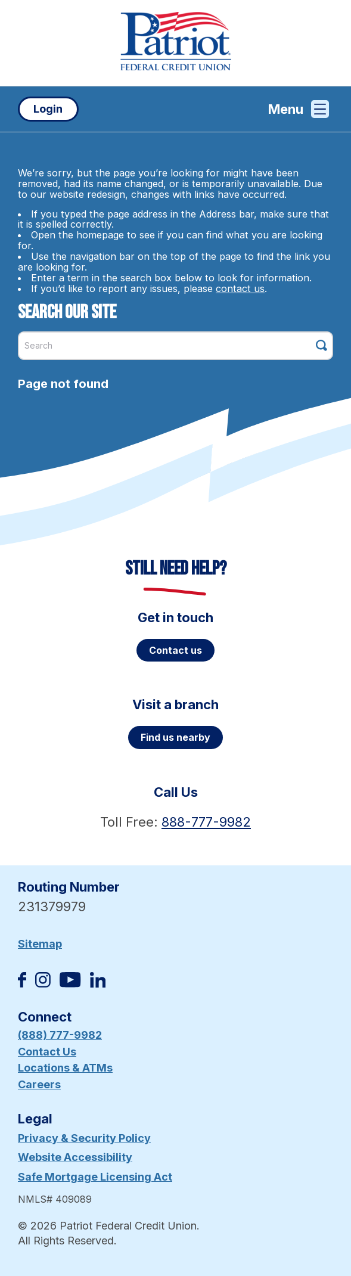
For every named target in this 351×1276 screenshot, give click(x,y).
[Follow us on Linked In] (97, 983)
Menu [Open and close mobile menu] (298, 109)
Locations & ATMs (65, 1067)
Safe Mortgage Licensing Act (95, 1177)
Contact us (175, 650)
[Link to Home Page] (175, 43)
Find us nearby (175, 737)
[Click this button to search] (321, 345)
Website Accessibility (75, 1157)
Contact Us (47, 1051)
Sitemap (40, 943)
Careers (39, 1084)
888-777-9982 (206, 822)
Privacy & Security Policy (84, 1138)
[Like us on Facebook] (22, 983)
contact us (240, 288)
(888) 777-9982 (60, 1035)
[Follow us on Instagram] (43, 983)
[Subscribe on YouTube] (70, 983)
